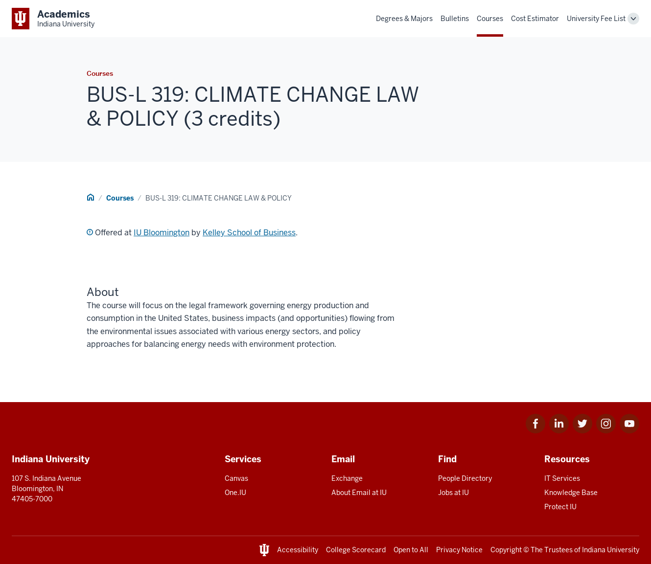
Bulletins (455, 18)
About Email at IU (359, 492)
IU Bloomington (161, 232)
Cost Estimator (535, 18)
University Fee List (596, 18)
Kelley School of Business (249, 232)
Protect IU (560, 506)
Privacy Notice (459, 549)
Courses (490, 18)
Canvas (236, 478)
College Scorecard (356, 549)
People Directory (465, 478)
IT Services (562, 478)
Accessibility (297, 549)
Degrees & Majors (404, 18)
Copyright (506, 549)
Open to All (411, 549)
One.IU (235, 492)
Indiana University (610, 549)
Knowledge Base (571, 492)
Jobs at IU (453, 492)
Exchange (347, 478)
